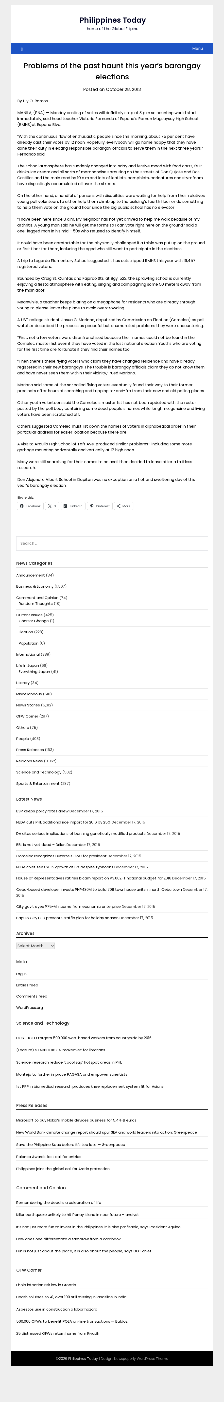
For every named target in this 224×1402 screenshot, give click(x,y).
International (28, 654)
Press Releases (30, 749)
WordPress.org (29, 1007)
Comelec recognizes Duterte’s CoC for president (61, 856)
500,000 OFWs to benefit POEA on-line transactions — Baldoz (72, 1321)
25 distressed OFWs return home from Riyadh (57, 1333)
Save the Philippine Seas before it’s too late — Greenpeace (70, 1144)
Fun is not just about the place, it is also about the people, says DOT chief (83, 1251)
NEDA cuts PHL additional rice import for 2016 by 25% (63, 822)
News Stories (28, 705)
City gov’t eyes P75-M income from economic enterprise (68, 906)
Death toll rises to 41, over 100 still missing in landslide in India (71, 1296)
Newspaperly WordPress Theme (141, 1358)
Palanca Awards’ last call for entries (48, 1156)
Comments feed (31, 996)
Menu (197, 48)
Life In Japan (27, 665)
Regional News (29, 761)
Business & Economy (34, 586)
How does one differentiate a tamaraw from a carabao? (68, 1239)
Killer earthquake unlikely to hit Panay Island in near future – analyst (77, 1214)
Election (26, 631)
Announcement (30, 575)
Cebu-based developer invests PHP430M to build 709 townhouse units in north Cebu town (99, 889)
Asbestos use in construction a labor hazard (56, 1309)
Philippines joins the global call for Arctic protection (63, 1168)
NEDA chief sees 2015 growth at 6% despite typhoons (64, 867)
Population (28, 643)
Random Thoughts (36, 603)
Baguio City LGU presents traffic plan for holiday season (67, 917)
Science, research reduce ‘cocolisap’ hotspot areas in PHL (69, 1062)
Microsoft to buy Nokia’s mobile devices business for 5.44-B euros (76, 1120)
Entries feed (27, 985)
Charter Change (34, 620)
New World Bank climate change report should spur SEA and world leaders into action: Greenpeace (106, 1132)
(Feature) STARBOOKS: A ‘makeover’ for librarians (60, 1049)
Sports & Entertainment (38, 783)
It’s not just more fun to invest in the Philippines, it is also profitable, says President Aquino (98, 1226)
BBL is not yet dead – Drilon (41, 844)
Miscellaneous (29, 694)
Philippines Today (113, 20)
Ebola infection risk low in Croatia (46, 1284)
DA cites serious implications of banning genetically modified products (81, 833)
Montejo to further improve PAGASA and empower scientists (71, 1074)
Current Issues (29, 614)
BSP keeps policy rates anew (42, 811)
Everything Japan (34, 671)
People (22, 738)
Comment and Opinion (37, 597)
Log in (21, 973)
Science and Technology (38, 772)
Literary (23, 682)
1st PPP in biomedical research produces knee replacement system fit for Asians (90, 1086)
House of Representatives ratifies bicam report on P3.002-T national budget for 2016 (93, 878)
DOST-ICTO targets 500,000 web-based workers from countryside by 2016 (84, 1037)
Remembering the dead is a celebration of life (58, 1202)
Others (22, 727)
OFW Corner (27, 716)
